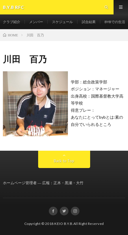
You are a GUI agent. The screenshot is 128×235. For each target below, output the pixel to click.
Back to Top (64, 160)
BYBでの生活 (115, 22)
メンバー (36, 22)
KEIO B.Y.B (63, 223)
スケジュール (62, 22)
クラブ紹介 (11, 22)
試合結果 (89, 22)
